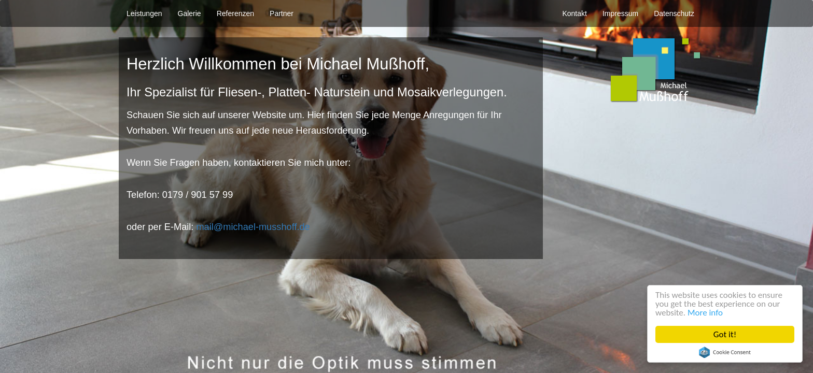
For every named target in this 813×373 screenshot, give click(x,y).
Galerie (189, 13)
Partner (281, 13)
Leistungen (144, 13)
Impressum (620, 13)
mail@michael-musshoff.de (253, 227)
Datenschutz (674, 13)
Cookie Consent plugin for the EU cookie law (725, 352)
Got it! (724, 334)
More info (705, 312)
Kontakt (574, 13)
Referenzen (235, 13)
